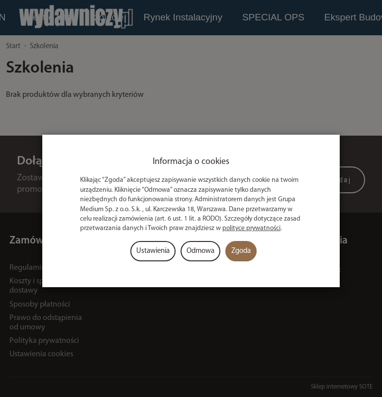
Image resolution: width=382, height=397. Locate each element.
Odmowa (200, 251)
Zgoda (241, 251)
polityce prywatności (251, 228)
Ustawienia (153, 251)
